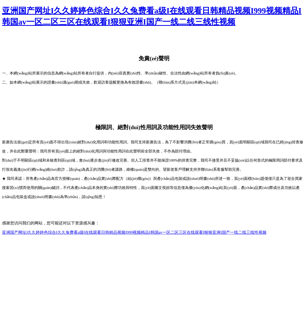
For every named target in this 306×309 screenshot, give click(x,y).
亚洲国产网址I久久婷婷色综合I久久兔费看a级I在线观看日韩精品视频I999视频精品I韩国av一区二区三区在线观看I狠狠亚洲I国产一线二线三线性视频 (134, 232)
